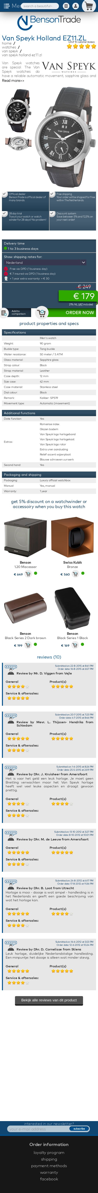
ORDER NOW (80, 312)
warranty (49, 1172)
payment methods (49, 1165)
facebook (49, 1178)
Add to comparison (19, 312)
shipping (49, 1159)
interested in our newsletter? (49, 1124)
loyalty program (49, 1152)
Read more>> (13, 81)
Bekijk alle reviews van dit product (49, 1000)
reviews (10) (49, 657)
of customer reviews (81, 42)
